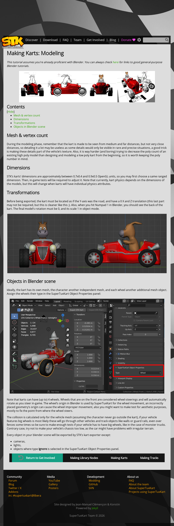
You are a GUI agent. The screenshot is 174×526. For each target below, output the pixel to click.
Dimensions (21, 119)
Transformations (24, 123)
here (115, 62)
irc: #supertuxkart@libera (24, 495)
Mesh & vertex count (27, 115)
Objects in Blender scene (29, 127)
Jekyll (95, 508)
